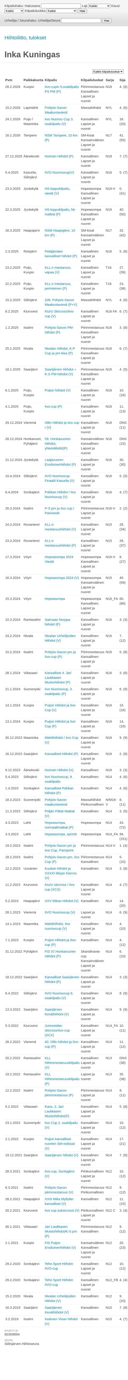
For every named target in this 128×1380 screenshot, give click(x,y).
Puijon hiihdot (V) (58, 390)
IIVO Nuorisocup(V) (59, 172)
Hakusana (32, 6)
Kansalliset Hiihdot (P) (61, 754)
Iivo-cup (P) (53, 406)
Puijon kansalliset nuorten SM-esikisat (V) (60, 1143)
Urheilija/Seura (49, 20)
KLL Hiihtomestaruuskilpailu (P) (62, 1078)
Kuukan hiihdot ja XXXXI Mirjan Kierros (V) (61, 873)
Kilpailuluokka (35, 11)
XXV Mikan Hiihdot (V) (61, 901)
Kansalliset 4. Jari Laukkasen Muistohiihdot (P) (58, 677)
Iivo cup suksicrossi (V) (62, 1210)
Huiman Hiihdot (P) (59, 156)
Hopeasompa (55, 599)
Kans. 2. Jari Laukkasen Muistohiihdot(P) (57, 1111)
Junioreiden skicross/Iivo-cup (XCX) (57, 1030)
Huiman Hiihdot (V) (59, 770)
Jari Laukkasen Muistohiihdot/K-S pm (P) (61, 1231)
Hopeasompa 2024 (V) (62, 578)
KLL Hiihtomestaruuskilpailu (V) (62, 1062)
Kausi (115, 6)
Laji (84, 6)
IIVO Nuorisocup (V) (60, 912)
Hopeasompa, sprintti (61, 834)
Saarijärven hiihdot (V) (61, 1155)
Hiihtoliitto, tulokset (25, 37)
